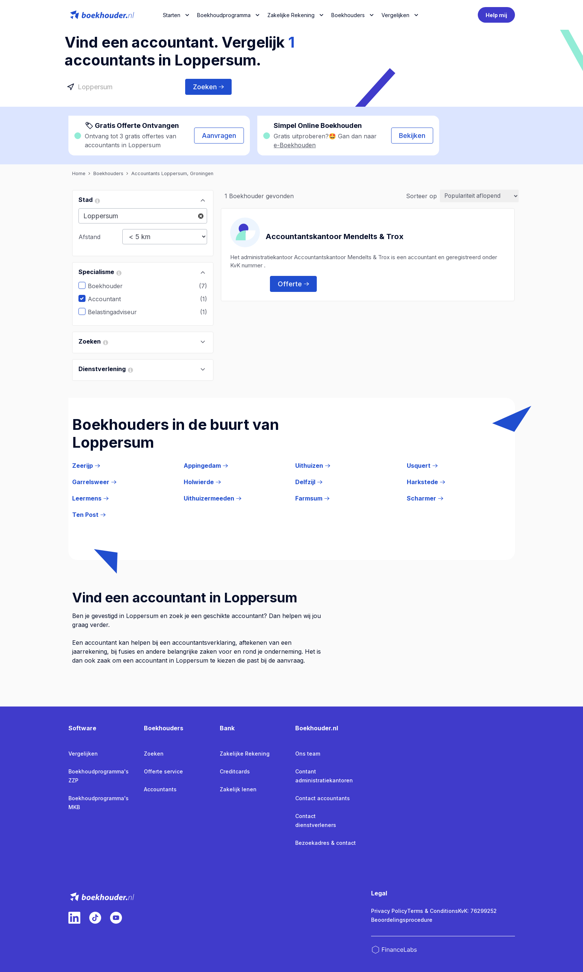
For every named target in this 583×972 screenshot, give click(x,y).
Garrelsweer (94, 482)
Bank (227, 728)
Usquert (422, 465)
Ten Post (89, 514)
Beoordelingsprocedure (401, 920)
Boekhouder (111, 285)
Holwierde (202, 482)
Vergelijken (83, 753)
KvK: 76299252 (477, 911)
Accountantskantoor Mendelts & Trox (334, 236)
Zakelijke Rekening (291, 15)
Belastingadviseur (118, 312)
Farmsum (312, 498)
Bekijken (412, 135)
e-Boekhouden (295, 145)
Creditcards (235, 771)
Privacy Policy (389, 911)
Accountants (160, 789)
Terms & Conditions (432, 911)
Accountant (110, 299)
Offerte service (163, 771)
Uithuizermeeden (212, 498)
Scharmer (425, 498)
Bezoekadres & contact (325, 843)
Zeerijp (86, 465)
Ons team (307, 753)
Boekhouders (348, 15)
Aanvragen (219, 135)
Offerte (293, 283)
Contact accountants (322, 798)
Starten (171, 15)
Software (82, 728)
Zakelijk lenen (238, 789)
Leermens (90, 498)
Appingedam (206, 465)
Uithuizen (312, 465)
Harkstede (426, 482)
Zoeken (208, 87)
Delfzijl (308, 482)
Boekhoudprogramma (224, 15)
